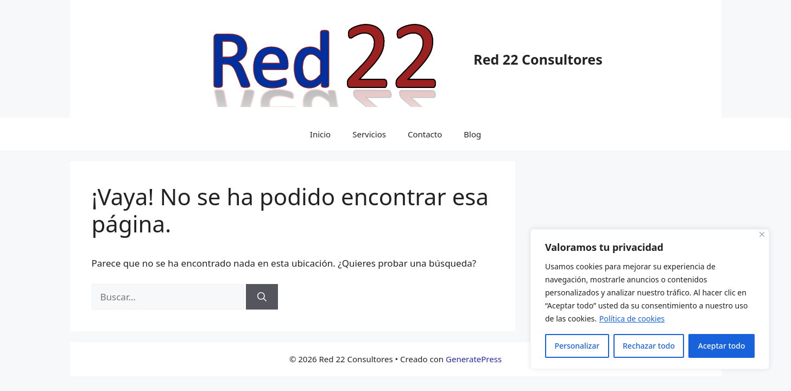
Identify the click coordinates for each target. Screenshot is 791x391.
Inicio (320, 134)
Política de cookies (632, 318)
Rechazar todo (649, 345)
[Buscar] (262, 297)
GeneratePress (474, 359)
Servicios (369, 134)
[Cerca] (762, 234)
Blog (472, 134)
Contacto (425, 134)
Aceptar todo (721, 345)
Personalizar (576, 345)
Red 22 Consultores (538, 59)
